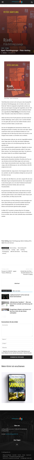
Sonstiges (7, 48)
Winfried (5, 52)
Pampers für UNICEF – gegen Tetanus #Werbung (9, 272)
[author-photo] (17, 280)
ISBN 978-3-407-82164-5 (15, 251)
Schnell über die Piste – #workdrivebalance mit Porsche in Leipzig (26, 273)
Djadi (18, 249)
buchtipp (13, 249)
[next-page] (5, 317)
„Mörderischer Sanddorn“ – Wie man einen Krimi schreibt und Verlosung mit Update (21, 303)
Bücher (5, 5)
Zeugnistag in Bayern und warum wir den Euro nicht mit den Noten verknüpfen (20, 311)
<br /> (6, 228)
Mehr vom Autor (16, 291)
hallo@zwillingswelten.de (12, 434)
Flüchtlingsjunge (5, 251)
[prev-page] (2, 317)
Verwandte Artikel (6, 291)
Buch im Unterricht (6, 249)
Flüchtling (23, 249)
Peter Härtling (24, 251)
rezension (4, 253)
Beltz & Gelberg (13, 247)
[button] (16, 456)
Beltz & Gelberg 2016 (22, 247)
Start (2, 5)
